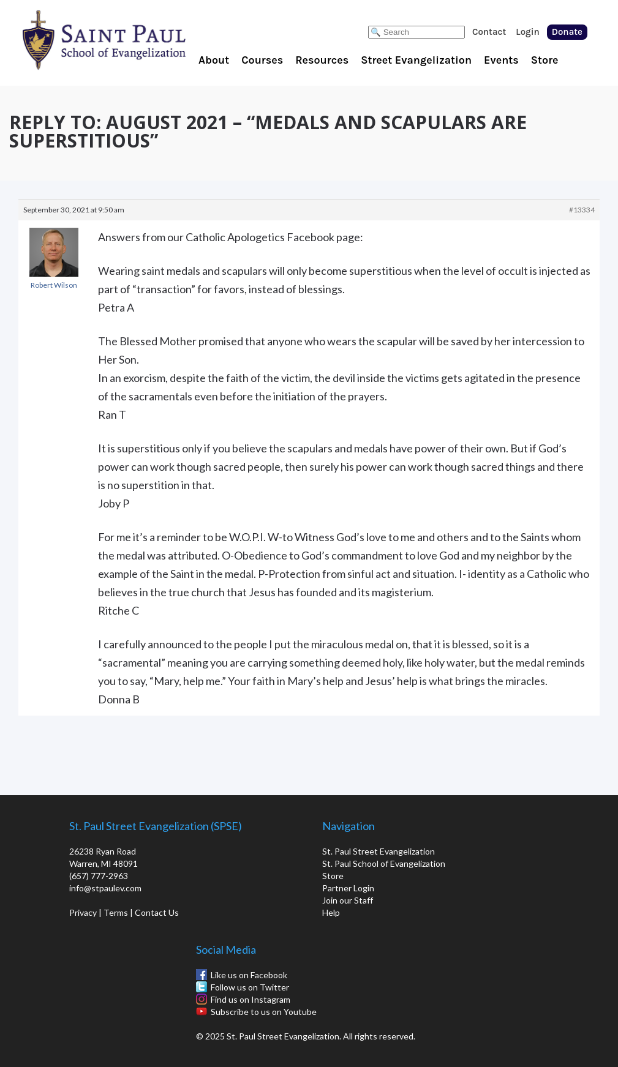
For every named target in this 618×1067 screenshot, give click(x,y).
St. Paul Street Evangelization (378, 851)
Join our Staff (347, 900)
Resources (322, 60)
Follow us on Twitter (250, 987)
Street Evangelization (416, 60)
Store (545, 60)
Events (501, 60)
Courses (262, 60)
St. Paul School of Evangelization (128, 39)
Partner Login (348, 888)
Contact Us (157, 912)
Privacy (83, 912)
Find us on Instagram (250, 999)
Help (331, 912)
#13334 (582, 209)
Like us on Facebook (249, 975)
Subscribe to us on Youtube (264, 1011)
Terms (116, 912)
